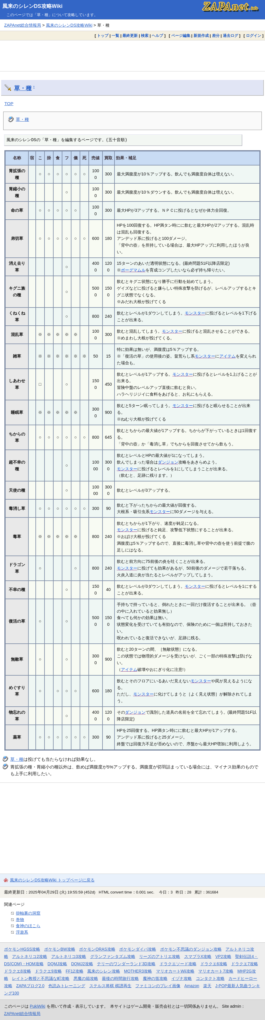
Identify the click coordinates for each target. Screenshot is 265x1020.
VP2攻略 (223, 956)
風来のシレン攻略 (103, 971)
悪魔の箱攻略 (85, 978)
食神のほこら (28, 925)
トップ (102, 35)
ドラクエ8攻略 (17, 971)
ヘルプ (157, 35)
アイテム (227, 356)
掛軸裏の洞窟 (28, 913)
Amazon (191, 985)
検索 (144, 35)
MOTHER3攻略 (138, 971)
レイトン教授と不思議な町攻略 (40, 978)
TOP (8, 103)
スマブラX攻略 (197, 956)
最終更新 (130, 35)
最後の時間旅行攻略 (120, 978)
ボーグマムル (133, 270)
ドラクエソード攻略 (178, 963)
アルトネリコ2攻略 (29, 956)
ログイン (253, 35)
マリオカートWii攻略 (175, 971)
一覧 (115, 35)
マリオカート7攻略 (215, 971)
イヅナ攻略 (181, 978)
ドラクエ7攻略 (244, 963)
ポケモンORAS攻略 (97, 949)
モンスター (195, 313)
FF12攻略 (74, 971)
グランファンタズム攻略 (112, 956)
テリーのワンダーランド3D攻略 (126, 963)
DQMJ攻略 (57, 963)
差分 (216, 35)
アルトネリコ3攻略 (68, 956)
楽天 (207, 985)
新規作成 (201, 35)
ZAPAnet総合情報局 (22, 25)
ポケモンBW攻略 (59, 949)
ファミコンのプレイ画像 (157, 985)
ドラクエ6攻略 (213, 963)
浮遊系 (22, 932)
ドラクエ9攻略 (48, 971)
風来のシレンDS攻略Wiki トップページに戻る (52, 880)
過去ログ (230, 35)
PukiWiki (37, 1006)
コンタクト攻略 (210, 978)
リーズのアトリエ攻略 (159, 956)
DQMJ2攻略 (82, 963)
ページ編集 (180, 35)
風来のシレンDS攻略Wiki (32, 6)
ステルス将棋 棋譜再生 (110, 985)
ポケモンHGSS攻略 (22, 949)
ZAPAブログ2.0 (30, 985)
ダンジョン (168, 462)
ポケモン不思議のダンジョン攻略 (191, 949)
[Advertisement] (132, 55)
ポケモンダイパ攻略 (137, 949)
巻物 (20, 919)
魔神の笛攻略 (155, 978)
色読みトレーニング (66, 985)
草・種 (23, 88)
